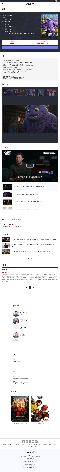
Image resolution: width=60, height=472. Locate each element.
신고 (57, 270)
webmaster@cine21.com (31, 467)
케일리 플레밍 (17, 33)
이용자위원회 (33, 446)
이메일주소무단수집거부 (46, 444)
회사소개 (9, 444)
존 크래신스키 (8, 31)
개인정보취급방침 (29, 444)
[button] (55, 93)
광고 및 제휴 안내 (15, 444)
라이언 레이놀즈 (8, 33)
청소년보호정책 (37, 444)
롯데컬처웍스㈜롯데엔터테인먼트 (21, 378)
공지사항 (4, 444)
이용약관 (54, 444)
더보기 (30, 213)
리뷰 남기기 (30, 47)
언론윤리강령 (26, 446)
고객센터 (22, 444)
